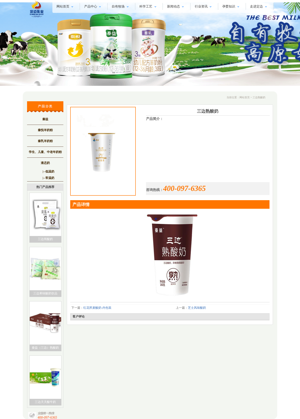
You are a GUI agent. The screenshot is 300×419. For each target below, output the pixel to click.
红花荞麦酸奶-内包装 (97, 307)
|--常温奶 (48, 178)
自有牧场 (121, 7)
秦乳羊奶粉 (45, 141)
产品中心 (93, 7)
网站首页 (65, 7)
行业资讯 (204, 7)
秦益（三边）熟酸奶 (45, 347)
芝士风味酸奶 (197, 307)
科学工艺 (148, 7)
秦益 (45, 119)
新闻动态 (176, 7)
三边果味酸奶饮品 (45, 293)
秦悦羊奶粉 (45, 130)
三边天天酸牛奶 (45, 402)
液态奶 (45, 163)
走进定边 (259, 7)
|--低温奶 (48, 171)
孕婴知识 (231, 7)
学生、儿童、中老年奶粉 (45, 152)
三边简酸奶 (45, 239)
